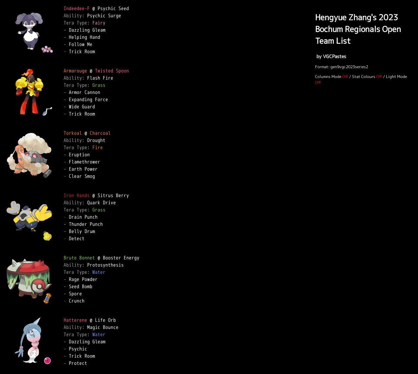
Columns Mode (328, 76)
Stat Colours (363, 76)
